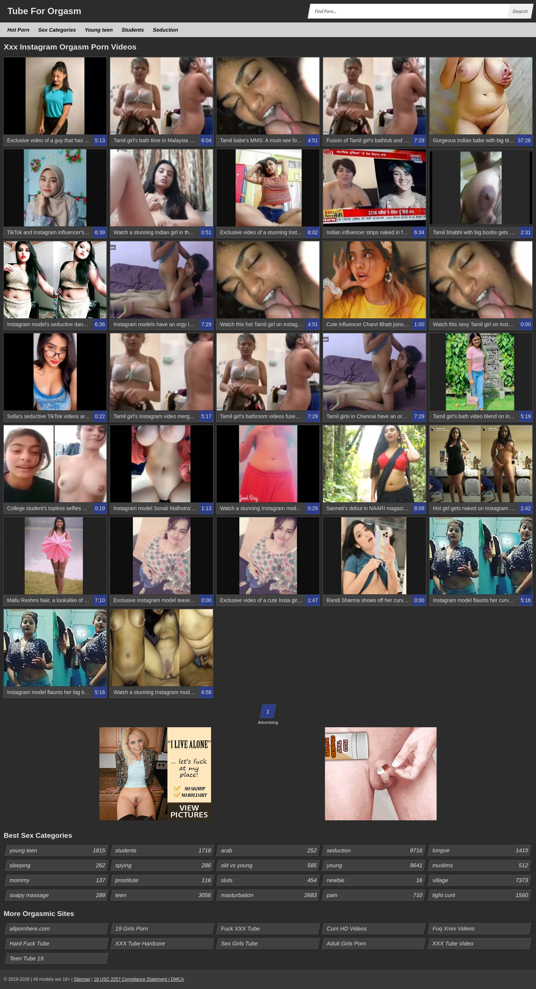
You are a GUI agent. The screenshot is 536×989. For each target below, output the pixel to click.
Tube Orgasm (44, 11)
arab (270, 850)
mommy (58, 880)
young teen (58, 850)
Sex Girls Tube (239, 943)
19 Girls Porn (132, 928)
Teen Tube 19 (26, 958)
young (375, 865)
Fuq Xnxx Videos (453, 928)
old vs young (270, 865)
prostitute (164, 880)
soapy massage (58, 895)
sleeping (58, 865)
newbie (375, 880)
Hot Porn (18, 30)
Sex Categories (57, 30)
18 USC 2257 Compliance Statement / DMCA (139, 979)
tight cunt (481, 895)
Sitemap (82, 979)
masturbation (270, 895)
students (164, 850)
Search (520, 11)
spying (164, 865)
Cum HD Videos (346, 928)
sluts (270, 880)
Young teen (99, 30)
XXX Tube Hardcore (140, 943)
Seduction (166, 30)
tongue (481, 850)
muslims (481, 865)
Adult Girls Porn (346, 943)
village (481, 880)
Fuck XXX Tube (241, 928)
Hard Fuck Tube (29, 943)
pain (375, 895)
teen (164, 895)
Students (133, 30)
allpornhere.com (30, 928)
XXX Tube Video (453, 943)
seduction (375, 850)
